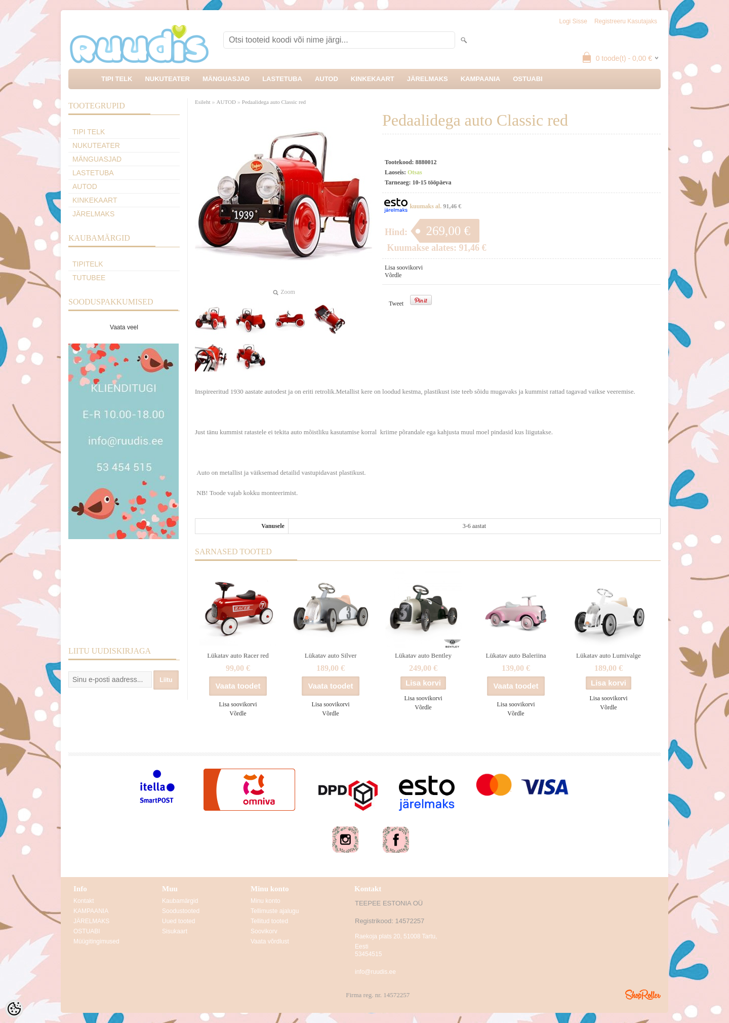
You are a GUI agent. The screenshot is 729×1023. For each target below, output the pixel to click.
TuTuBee (88, 278)
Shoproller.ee (643, 995)
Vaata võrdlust (270, 941)
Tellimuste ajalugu (275, 911)
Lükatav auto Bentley (423, 655)
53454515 (368, 954)
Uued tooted (178, 921)
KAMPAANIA (480, 79)
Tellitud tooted (269, 921)
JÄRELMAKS (427, 79)
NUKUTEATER (167, 79)
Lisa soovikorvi (404, 267)
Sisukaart (174, 931)
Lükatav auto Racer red (238, 655)
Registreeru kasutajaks (625, 21)
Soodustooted (180, 911)
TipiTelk (87, 264)
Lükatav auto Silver (331, 655)
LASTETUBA (282, 79)
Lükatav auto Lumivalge (608, 655)
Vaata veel (124, 327)
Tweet (396, 303)
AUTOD (326, 79)
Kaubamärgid (180, 900)
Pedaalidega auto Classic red (274, 102)
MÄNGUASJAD (226, 79)
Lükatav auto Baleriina (515, 655)
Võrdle (393, 275)
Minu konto (265, 900)
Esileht (203, 102)
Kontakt (83, 900)
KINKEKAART (372, 79)
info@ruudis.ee (375, 971)
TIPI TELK (116, 79)
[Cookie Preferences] (14, 1009)
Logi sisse (573, 21)
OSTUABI (528, 79)
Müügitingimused (96, 941)
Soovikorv (264, 931)
